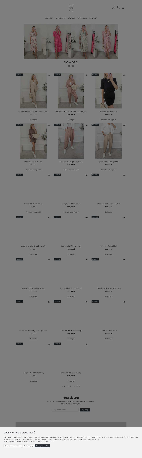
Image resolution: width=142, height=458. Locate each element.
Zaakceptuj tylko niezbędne (13, 446)
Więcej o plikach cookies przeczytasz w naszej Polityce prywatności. (28, 441)
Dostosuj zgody (28, 446)
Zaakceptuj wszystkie (42, 446)
